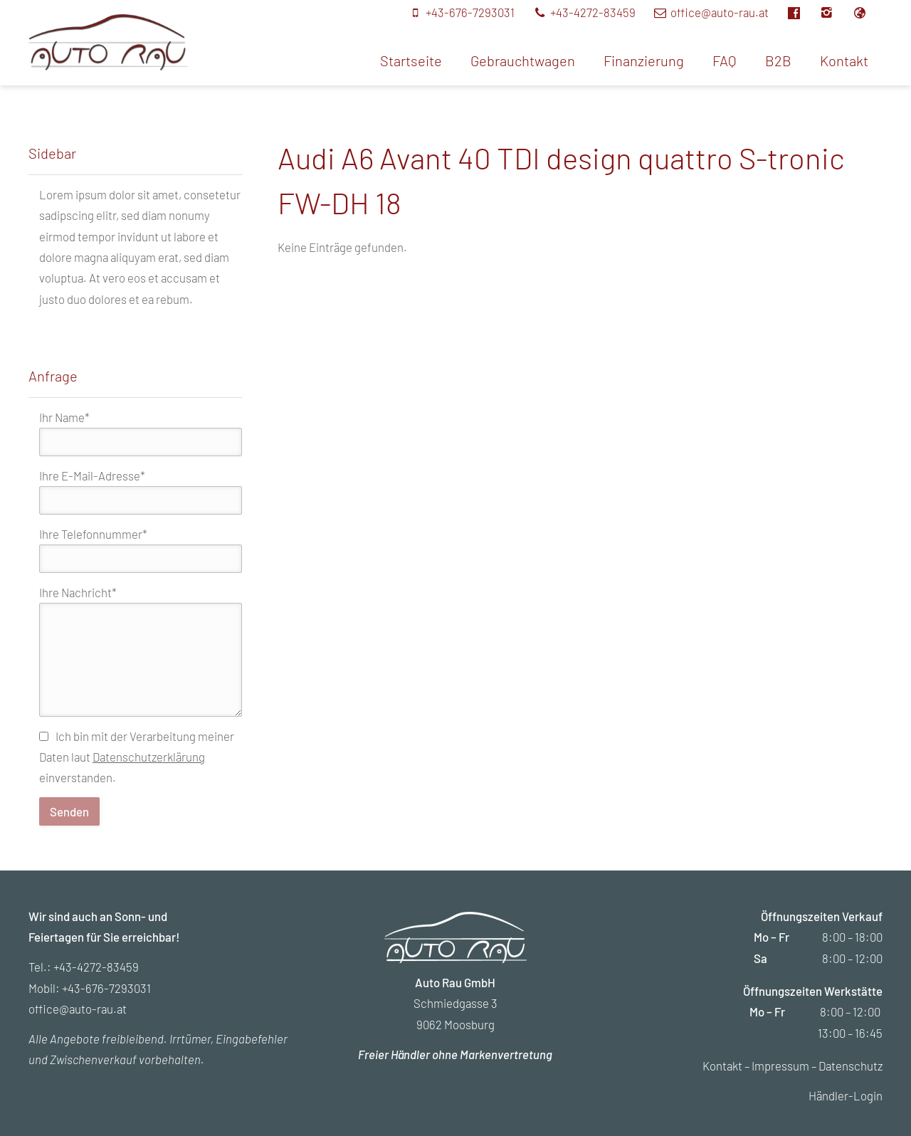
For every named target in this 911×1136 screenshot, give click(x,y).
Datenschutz (850, 1065)
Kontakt (844, 60)
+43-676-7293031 (106, 988)
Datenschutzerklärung (149, 757)
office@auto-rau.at (77, 1008)
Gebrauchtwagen (522, 60)
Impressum (780, 1065)
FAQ (724, 60)
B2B (778, 60)
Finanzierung (644, 60)
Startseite (411, 60)
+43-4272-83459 (96, 966)
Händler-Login (846, 1095)
